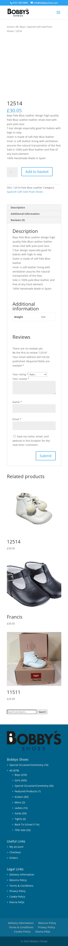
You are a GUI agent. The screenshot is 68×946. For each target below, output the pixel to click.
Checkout (15, 852)
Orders (13, 858)
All (17, 26)
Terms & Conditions (21, 885)
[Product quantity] (12, 172)
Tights (18, 819)
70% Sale (20, 830)
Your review (21, 379)
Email (17, 419)
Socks (18, 813)
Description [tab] (18, 207)
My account (16, 846)
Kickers (19, 797)
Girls (17, 780)
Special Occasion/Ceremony (26, 765)
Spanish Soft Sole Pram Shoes (25, 191)
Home (10, 26)
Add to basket (37, 171)
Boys (22, 26)
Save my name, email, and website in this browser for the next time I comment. (31, 441)
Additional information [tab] (25, 213)
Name (17, 402)
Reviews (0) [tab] (18, 220)
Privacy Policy (17, 891)
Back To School (24, 824)
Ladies (18, 808)
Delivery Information (21, 874)
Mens (18, 802)
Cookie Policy (17, 896)
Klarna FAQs (16, 902)
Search (42, 711)
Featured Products (26, 791)
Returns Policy (18, 880)
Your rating (20, 374)
